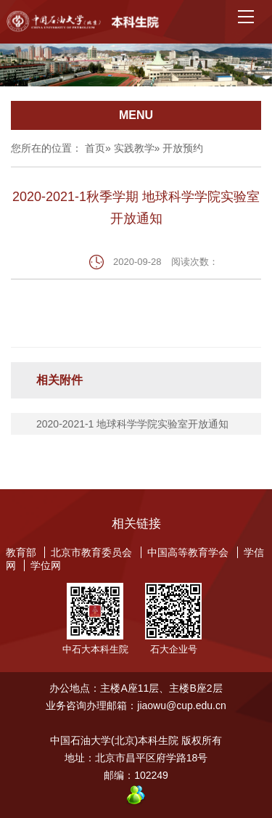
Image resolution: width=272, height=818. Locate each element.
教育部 (21, 552)
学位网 (45, 565)
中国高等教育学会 (187, 552)
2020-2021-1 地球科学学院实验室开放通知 (132, 424)
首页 (95, 148)
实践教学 (134, 148)
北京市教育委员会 (91, 552)
